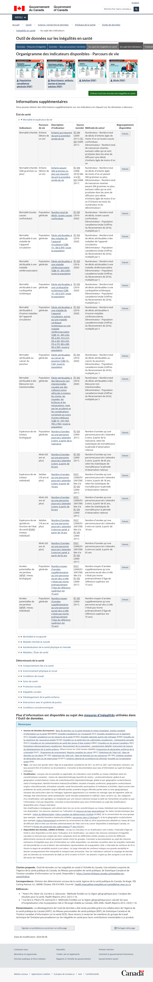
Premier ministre (106, 949)
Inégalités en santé (25, 30)
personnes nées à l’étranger (85, 817)
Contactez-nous (21, 949)
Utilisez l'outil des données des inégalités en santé (111, 93)
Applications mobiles (41, 974)
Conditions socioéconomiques (38, 707)
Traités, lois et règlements (68, 954)
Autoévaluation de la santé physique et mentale (47, 647)
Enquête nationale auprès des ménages (98, 737)
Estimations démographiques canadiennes (43, 746)
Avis (80, 974)
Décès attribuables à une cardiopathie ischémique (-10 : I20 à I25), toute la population (61, 290)
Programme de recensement (53, 752)
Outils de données (111, 24)
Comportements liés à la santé (38, 665)
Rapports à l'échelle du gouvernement (73, 959)
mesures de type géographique (90, 811)
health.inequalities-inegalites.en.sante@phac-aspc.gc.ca (103, 884)
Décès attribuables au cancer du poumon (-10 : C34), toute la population (60, 361)
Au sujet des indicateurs (134, 47)
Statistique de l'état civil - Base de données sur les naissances (79, 755)
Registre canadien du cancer (80, 752)
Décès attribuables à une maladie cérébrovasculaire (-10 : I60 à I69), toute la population (61, 267)
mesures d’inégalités (99, 715)
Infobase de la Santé (85, 24)
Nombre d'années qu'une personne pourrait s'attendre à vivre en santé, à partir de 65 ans (61, 549)
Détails (125, 133)
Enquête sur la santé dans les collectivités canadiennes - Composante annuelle (98, 740)
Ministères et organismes (25, 954)
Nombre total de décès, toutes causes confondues (61, 215)
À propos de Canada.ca (64, 974)
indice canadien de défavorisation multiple (74, 814)
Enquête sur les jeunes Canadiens (113, 743)
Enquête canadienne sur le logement (113, 734)
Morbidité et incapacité (34, 636)
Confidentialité (92, 974)
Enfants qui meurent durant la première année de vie (61, 135)
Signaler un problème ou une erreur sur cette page (44, 928)
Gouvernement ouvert (108, 959)
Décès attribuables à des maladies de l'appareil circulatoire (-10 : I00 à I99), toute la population (61, 243)
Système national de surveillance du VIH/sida (86, 758)
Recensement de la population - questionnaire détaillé (87, 746)
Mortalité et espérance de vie (37, 119)
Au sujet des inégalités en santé (105, 47)
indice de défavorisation (43, 814)
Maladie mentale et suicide (36, 641)
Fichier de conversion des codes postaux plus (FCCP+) (58, 826)
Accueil (15, 24)
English (135, 2)
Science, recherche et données (53, 24)
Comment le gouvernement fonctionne (116, 954)
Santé (29, 24)
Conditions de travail (33, 676)
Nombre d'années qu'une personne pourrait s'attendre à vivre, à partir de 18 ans (61, 480)
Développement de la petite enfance (41, 697)
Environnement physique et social (40, 670)
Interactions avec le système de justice (42, 702)
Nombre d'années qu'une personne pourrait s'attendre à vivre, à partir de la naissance (61, 437)
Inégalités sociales (32, 691)
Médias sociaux (21, 974)
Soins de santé (30, 681)
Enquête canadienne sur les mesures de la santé (51, 737)
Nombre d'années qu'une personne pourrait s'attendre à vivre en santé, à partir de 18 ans (61, 526)
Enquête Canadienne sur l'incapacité (74, 734)
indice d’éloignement (45, 820)
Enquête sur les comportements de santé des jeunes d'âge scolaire (60, 743)
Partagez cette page (125, 928)
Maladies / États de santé (35, 652)
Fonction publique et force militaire (30, 959)
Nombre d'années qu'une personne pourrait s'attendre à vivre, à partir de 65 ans (61, 460)
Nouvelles (60, 949)
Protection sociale (32, 686)
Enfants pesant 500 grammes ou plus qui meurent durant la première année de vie (60, 174)
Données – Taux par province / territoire (68, 47)
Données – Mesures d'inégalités (32, 47)
